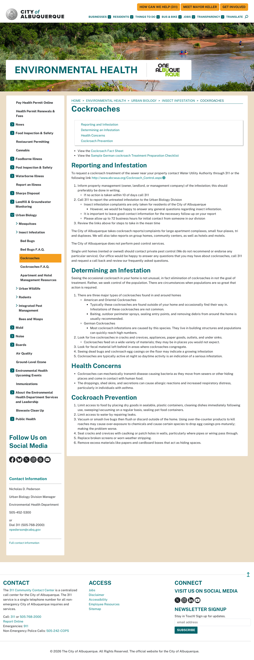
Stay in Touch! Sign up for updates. (200, 616)
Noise (20, 336)
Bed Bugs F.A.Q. (32, 249)
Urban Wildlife (29, 288)
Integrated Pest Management (30, 308)
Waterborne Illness (30, 176)
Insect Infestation (178, 101)
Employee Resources (104, 604)
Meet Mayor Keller (200, 7)
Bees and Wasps (31, 319)
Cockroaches (29, 258)
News (20, 124)
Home (76, 101)
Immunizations (27, 384)
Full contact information (24, 542)
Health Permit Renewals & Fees (35, 113)
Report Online (13, 621)
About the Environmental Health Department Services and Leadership (37, 397)
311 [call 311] (13, 617)
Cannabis (23, 150)
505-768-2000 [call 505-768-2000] (30, 617)
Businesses (100, 17)
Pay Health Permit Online (34, 102)
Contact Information (28, 478)
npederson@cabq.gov (25, 529)
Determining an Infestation (100, 130)
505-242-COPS (57, 631)
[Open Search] (246, 17)
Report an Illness (28, 185)
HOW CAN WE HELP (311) (159, 7)
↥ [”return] (248, 574)
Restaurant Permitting (32, 142)
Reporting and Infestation (99, 124)
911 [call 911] (26, 626)
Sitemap (95, 609)
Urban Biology (144, 101)
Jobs (189, 17)
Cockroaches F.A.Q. (34, 267)
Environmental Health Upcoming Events (32, 373)
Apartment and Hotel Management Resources (38, 277)
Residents (123, 17)
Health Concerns (93, 135)
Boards (21, 345)
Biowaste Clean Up (30, 410)
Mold (19, 328)
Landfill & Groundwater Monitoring (33, 204)
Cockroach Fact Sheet (107, 151)
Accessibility (98, 599)
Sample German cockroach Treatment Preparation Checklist (135, 155)
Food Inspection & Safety (34, 133)
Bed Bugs (27, 241)
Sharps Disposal (28, 193)
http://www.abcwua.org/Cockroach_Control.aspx (127, 178)
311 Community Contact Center (31, 590)
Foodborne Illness (29, 159)
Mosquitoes (27, 224)
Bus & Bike (172, 17)
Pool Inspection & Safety (34, 167)
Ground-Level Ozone (31, 362)
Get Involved (234, 7)
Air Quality (24, 353)
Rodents (25, 297)
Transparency (210, 17)
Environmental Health (106, 101)
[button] (234, 17)
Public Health (26, 419)
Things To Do (147, 17)
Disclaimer (96, 595)
